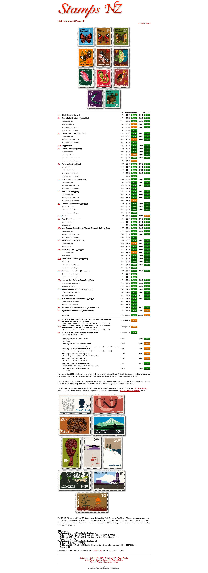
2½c (59, 146)
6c (59, 191)
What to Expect (96, 566)
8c (59, 219)
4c (59, 164)
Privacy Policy (117, 564)
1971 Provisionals (140, 392)
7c (59, 204)
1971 (102, 562)
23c (59, 271)
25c (59, 280)
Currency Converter (103, 564)
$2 (59, 311)
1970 (96, 562)
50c (59, 298)
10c (59, 228)
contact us (97, 554)
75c (59, 320)
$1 (59, 308)
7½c (59, 216)
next (148, 23)
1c (59, 118)
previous (142, 23)
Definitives (109, 562)
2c (59, 133)
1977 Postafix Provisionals (130, 395)
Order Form (89, 564)
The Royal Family (121, 562)
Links (116, 566)
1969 (91, 562)
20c (59, 259)
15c (59, 240)
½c (59, 115)
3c (59, 149)
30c (59, 289)
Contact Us (108, 566)
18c (59, 249)
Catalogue (84, 562)
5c (59, 179)
